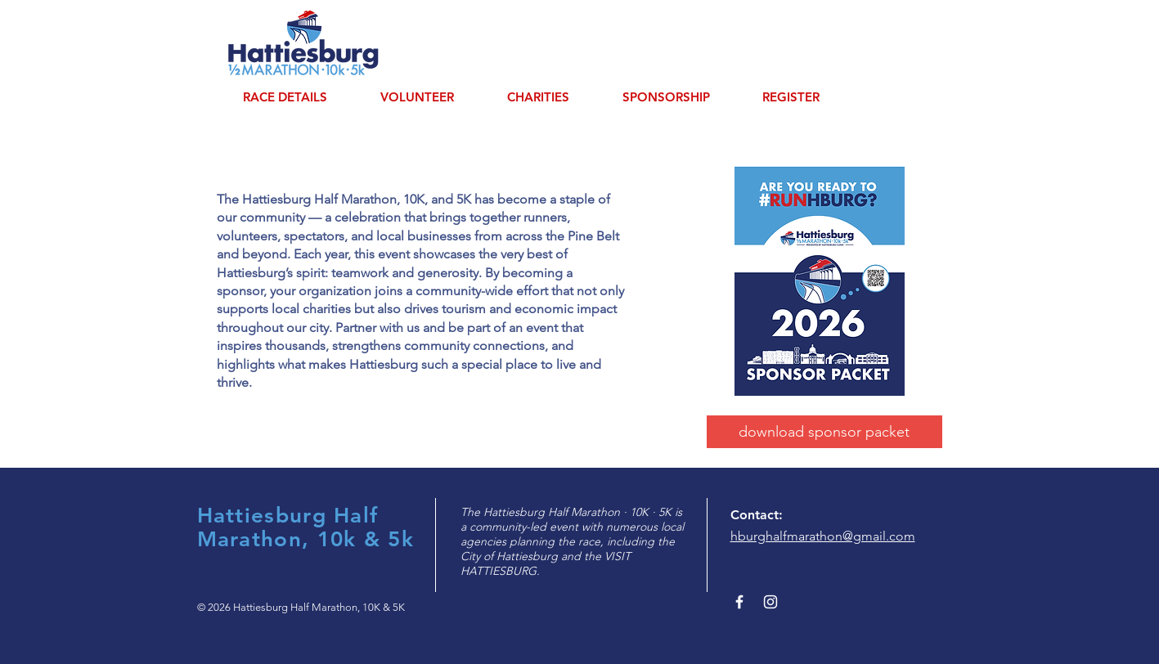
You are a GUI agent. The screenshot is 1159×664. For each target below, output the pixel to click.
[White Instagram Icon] (770, 602)
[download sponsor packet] (824, 431)
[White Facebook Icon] (739, 602)
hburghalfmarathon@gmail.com (822, 536)
